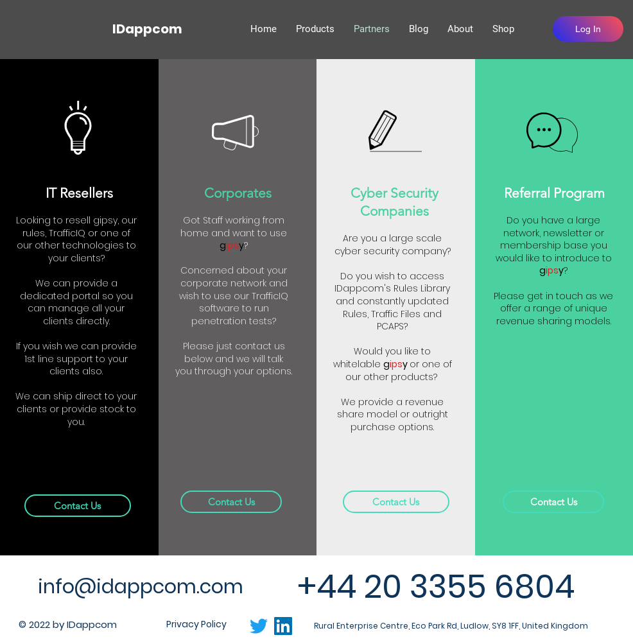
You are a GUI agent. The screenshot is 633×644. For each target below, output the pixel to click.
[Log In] (588, 29)
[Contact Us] (77, 505)
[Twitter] (259, 626)
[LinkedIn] (283, 626)
